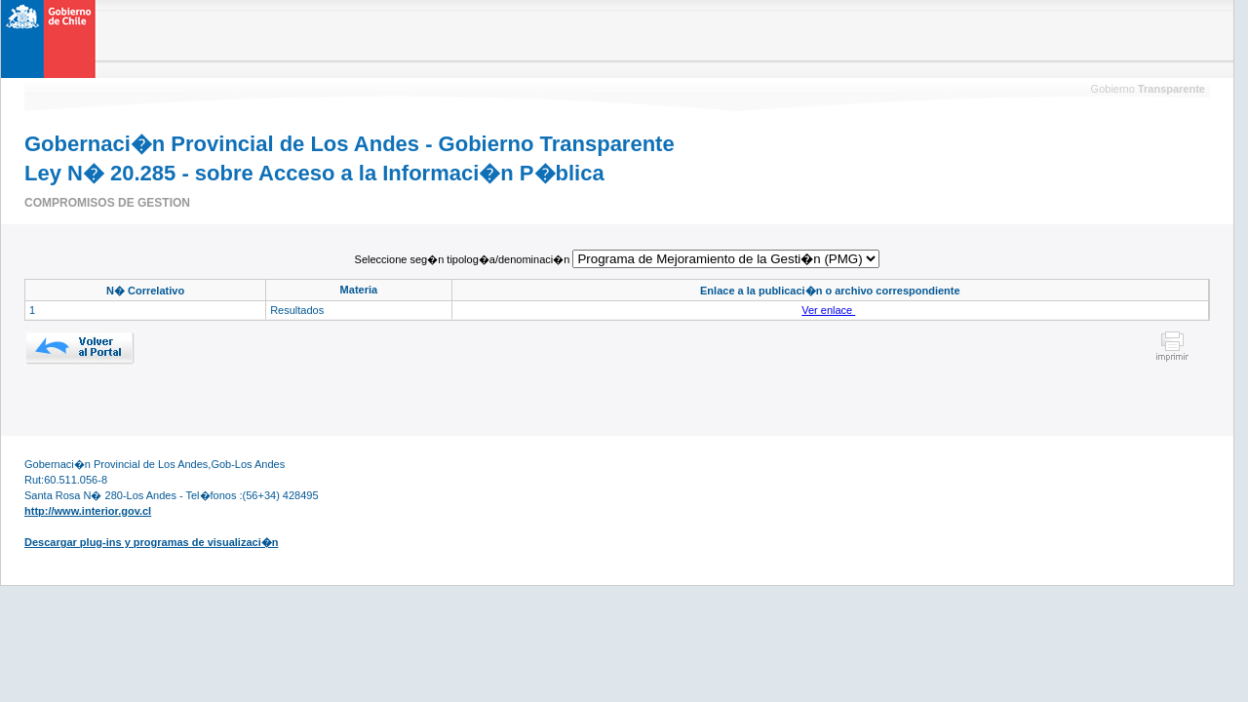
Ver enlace (828, 310)
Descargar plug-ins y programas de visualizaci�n (151, 542)
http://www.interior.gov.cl (87, 511)
